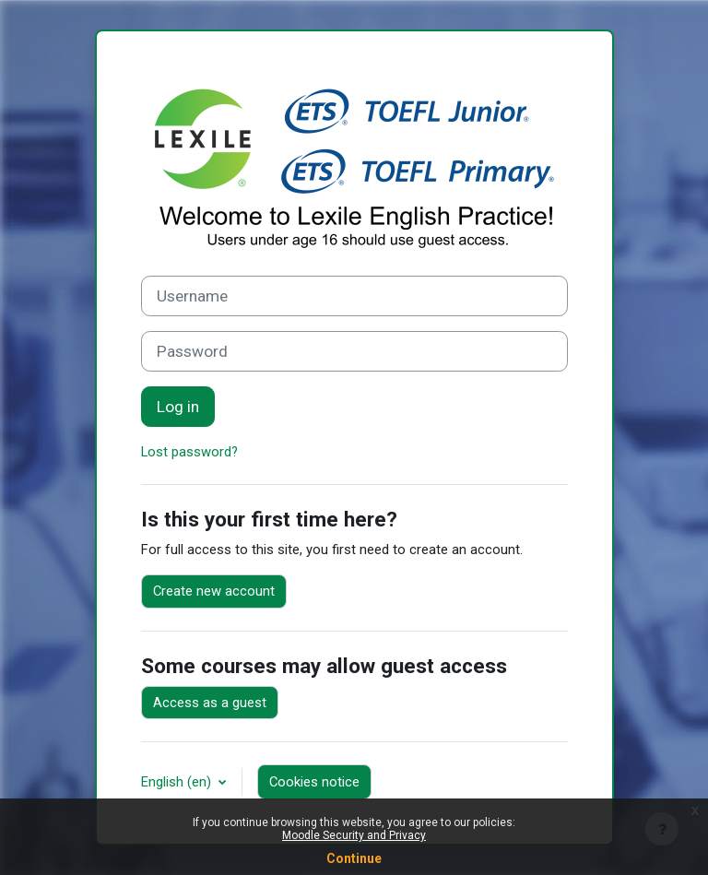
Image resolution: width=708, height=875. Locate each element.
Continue (354, 858)
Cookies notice (314, 782)
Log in (178, 406)
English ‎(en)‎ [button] (178, 782)
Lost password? (189, 451)
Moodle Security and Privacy (354, 835)
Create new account (214, 591)
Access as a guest (209, 702)
